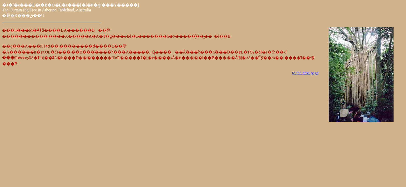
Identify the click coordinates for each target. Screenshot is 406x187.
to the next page (305, 73)
